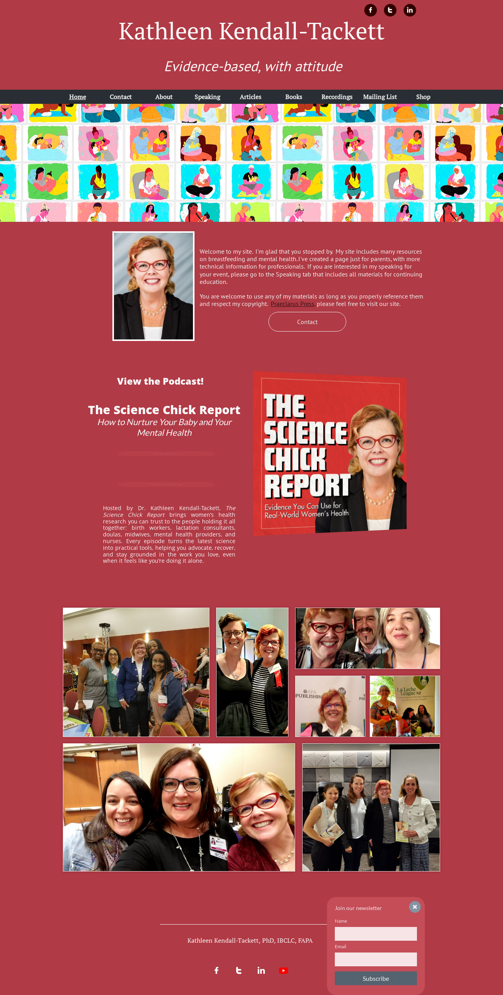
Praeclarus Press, (293, 304)
